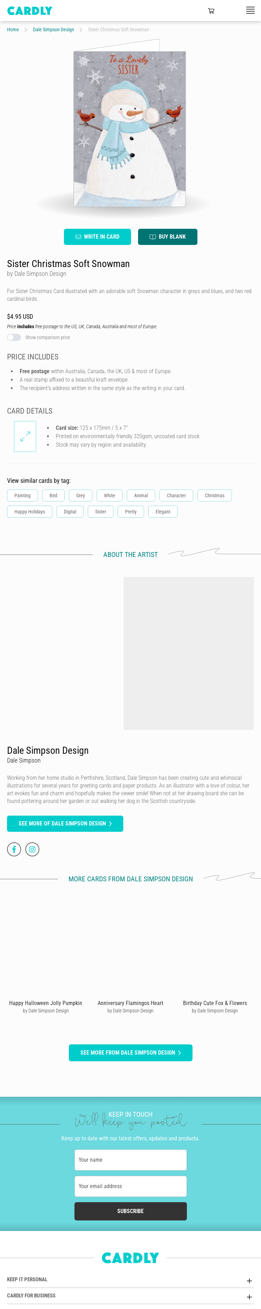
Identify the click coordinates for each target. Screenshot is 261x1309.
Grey (80, 496)
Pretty (131, 512)
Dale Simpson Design (53, 29)
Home (13, 29)
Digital (70, 512)
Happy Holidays (29, 512)
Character (176, 496)
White (109, 496)
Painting (22, 496)
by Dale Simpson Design (46, 1010)
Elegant (163, 512)
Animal (141, 496)
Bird (53, 496)
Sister (100, 512)
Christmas (214, 496)
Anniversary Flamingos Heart (130, 1003)
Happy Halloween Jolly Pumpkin (45, 1003)
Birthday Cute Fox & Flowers (215, 1003)
